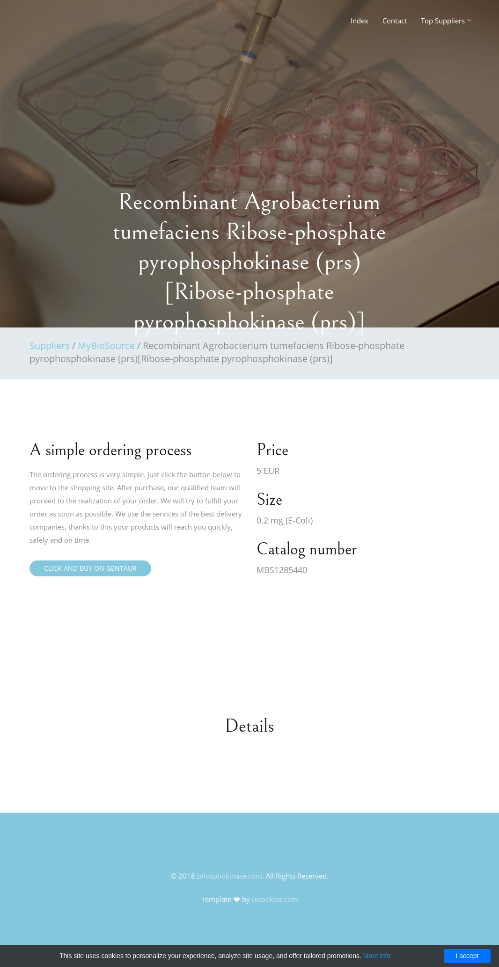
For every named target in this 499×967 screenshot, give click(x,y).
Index (359, 20)
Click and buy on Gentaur (90, 568)
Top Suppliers (443, 20)
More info (376, 956)
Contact (394, 20)
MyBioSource (106, 345)
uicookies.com (275, 899)
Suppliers (49, 345)
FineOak (49, 23)
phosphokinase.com (229, 875)
